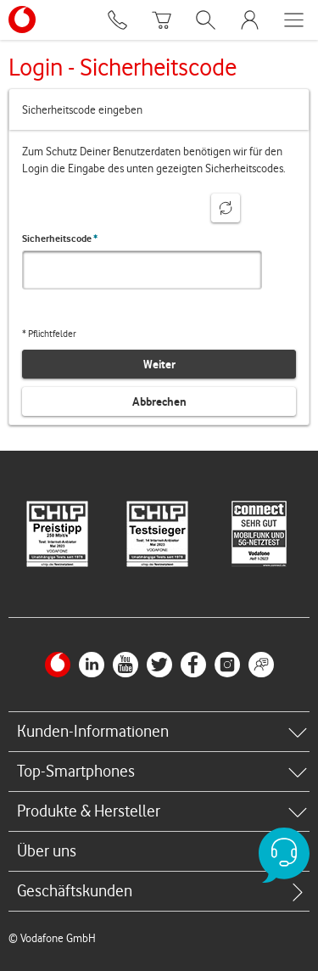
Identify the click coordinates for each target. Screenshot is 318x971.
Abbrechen (159, 401)
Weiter (159, 364)
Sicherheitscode (60, 238)
